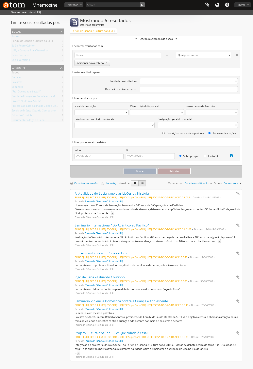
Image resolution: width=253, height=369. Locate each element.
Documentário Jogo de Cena (28, 121)
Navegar (73, 5)
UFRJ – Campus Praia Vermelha (30, 51)
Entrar (241, 5)
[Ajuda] (230, 156)
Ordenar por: (175, 183)
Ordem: (218, 183)
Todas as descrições (222, 133)
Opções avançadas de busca (156, 39)
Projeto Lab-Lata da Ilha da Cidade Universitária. (40, 106)
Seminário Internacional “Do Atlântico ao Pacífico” (112, 225)
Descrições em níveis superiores (183, 133)
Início (78, 150)
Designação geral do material (175, 119)
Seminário (18, 87)
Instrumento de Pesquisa (200, 106)
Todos (15, 37)
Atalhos (227, 5)
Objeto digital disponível (144, 106)
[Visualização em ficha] (135, 183)
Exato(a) (211, 156)
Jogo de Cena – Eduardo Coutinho (100, 277)
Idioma (217, 5)
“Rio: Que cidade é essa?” (26, 92)
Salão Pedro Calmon (23, 46)
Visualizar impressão (84, 183)
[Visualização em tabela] (142, 183)
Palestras (17, 83)
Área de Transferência (207, 5)
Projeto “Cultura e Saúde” (27, 102)
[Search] (115, 4)
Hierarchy (109, 183)
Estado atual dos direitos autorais (94, 119)
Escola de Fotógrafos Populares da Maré (35, 97)
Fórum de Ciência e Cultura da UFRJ (32, 41)
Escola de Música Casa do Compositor (34, 111)
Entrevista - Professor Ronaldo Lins (101, 253)
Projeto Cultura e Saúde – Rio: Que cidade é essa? (111, 333)
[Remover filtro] (114, 31)
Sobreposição (189, 156)
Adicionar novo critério (92, 63)
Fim (128, 150)
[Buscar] (142, 4)
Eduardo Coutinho (22, 116)
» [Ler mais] (112, 213)
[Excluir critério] (234, 54)
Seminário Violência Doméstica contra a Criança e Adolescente (121, 301)
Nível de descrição (85, 106)
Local (16, 31)
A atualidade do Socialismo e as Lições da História (112, 193)
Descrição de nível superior (121, 89)
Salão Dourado (20, 56)
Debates (16, 78)
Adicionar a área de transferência (238, 193)
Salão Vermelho (21, 60)
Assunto (18, 67)
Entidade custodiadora (123, 81)
